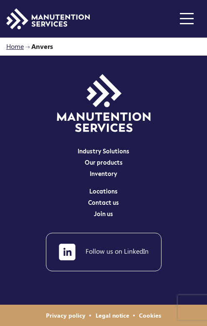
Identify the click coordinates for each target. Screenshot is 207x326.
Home (15, 46)
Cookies (150, 315)
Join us (103, 214)
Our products (104, 163)
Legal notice (113, 315)
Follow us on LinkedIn (104, 252)
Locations (103, 192)
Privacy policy (66, 315)
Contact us (103, 203)
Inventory (103, 174)
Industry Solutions (103, 152)
